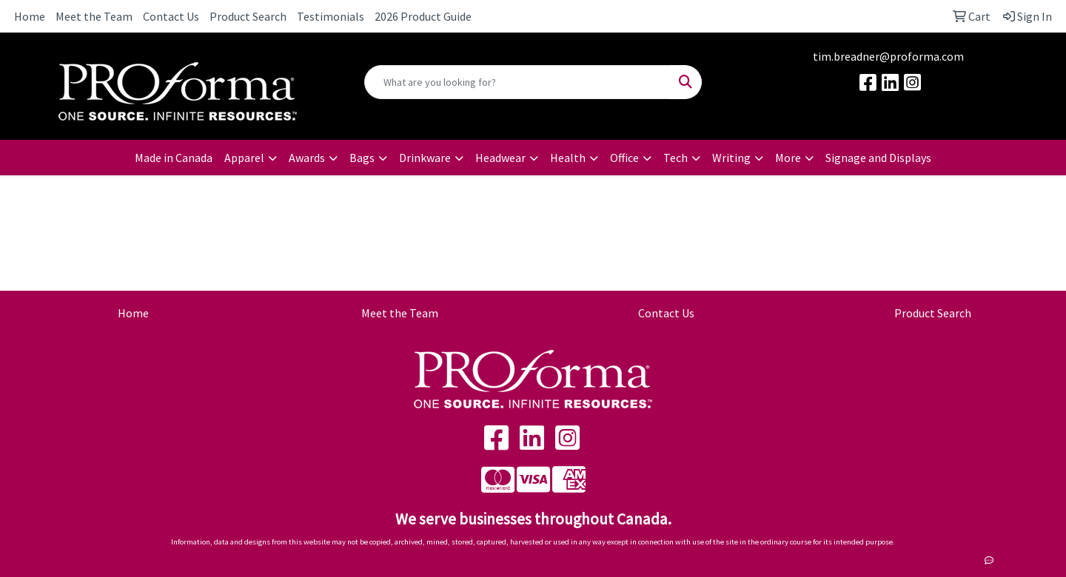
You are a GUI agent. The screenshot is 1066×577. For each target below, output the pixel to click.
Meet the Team (94, 16)
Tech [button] (675, 157)
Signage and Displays (878, 157)
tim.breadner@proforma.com (888, 56)
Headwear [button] (500, 157)
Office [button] (624, 157)
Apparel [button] (244, 157)
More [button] (788, 157)
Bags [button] (362, 157)
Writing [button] (731, 157)
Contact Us (171, 16)
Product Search (247, 16)
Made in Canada (173, 157)
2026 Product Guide (423, 16)
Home (29, 16)
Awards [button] (307, 157)
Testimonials (330, 16)
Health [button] (568, 157)
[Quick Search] (517, 82)
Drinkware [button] (425, 157)
